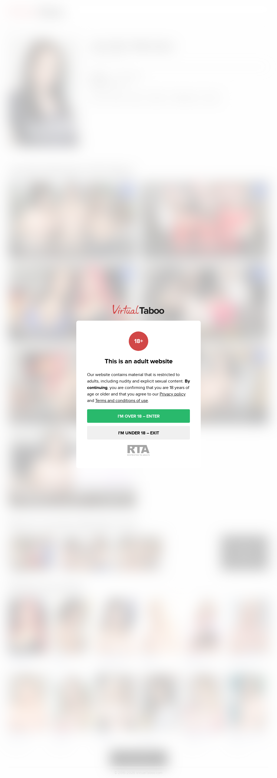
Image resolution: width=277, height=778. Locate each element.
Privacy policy (173, 394)
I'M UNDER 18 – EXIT (138, 433)
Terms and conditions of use (121, 400)
